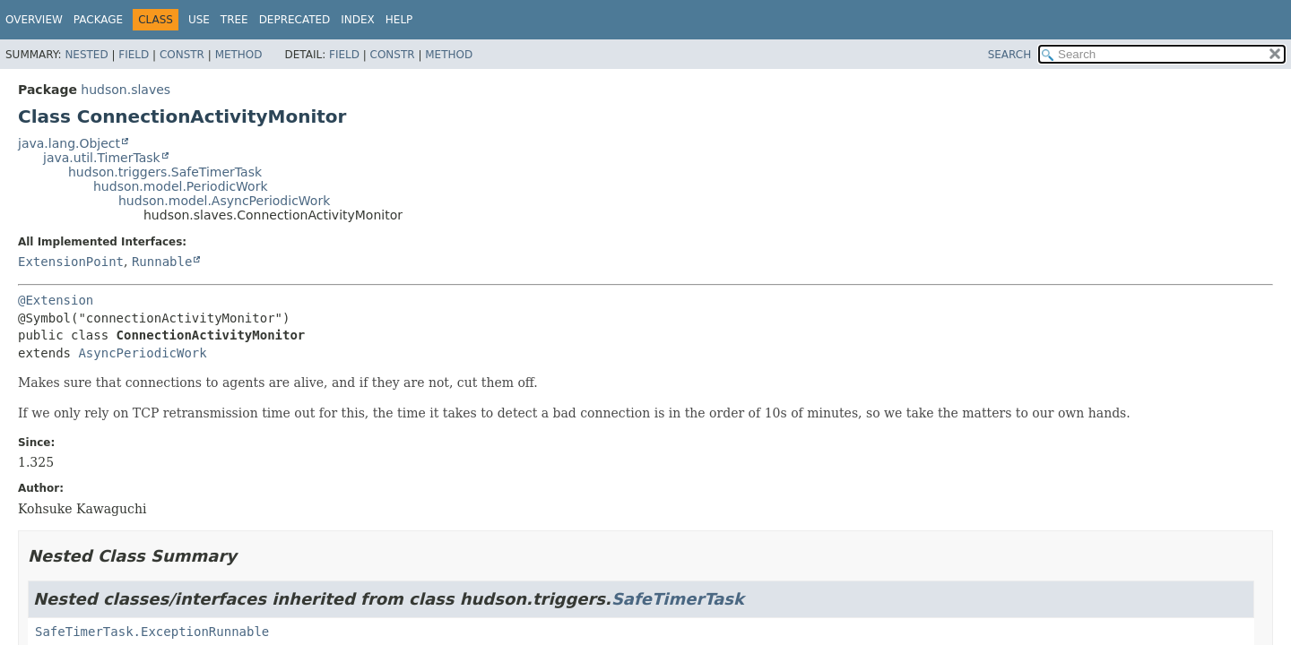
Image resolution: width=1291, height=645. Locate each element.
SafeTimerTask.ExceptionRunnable (152, 631)
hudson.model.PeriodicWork (180, 186)
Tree (234, 19)
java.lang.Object (69, 143)
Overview (34, 19)
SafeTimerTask (677, 598)
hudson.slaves (125, 89)
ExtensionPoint (71, 261)
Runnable (162, 261)
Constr (182, 54)
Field (133, 54)
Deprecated (295, 19)
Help (399, 19)
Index (358, 19)
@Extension (55, 300)
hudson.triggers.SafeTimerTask (165, 172)
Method (239, 54)
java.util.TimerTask (101, 157)
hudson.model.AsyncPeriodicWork (224, 201)
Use (199, 19)
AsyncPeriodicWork (142, 353)
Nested (86, 54)
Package (98, 19)
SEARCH (1010, 54)
